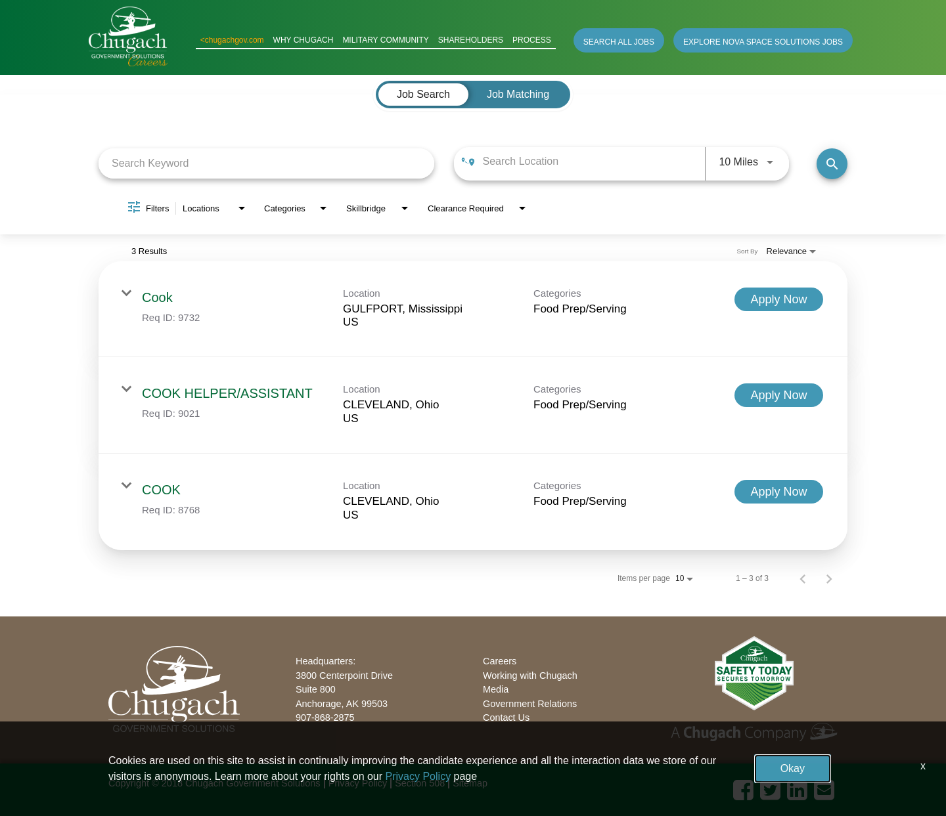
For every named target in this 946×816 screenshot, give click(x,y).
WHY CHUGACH (303, 40)
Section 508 (420, 783)
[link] (473, 309)
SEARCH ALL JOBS (618, 42)
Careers (499, 661)
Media (495, 689)
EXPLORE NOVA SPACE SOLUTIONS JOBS (763, 42)
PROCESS (531, 40)
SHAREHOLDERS (470, 40)
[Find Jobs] (832, 163)
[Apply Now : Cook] (778, 299)
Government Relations (530, 703)
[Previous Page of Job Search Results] (803, 578)
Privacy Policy (358, 783)
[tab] (423, 94)
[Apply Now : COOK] (778, 492)
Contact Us (506, 717)
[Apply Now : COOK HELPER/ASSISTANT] (778, 395)
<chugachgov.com (232, 40)
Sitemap (470, 783)
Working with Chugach (530, 675)
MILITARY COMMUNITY (385, 40)
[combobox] (266, 163)
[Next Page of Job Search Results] (829, 578)
